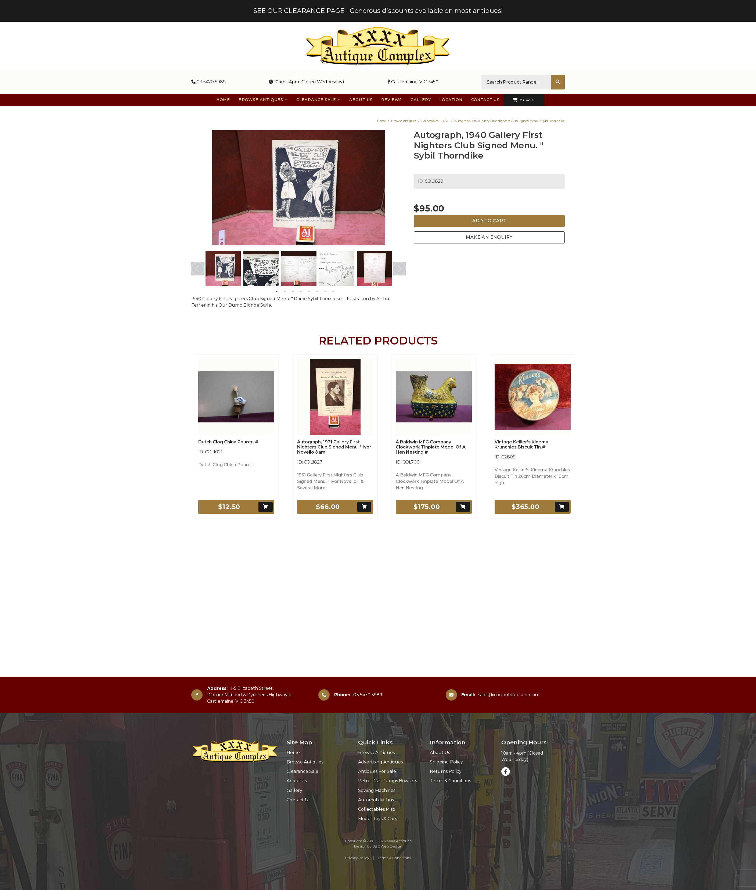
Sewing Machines (376, 790)
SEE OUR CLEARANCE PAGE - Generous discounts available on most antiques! (378, 11)
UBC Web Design (387, 846)
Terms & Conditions (450, 780)
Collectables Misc (376, 809)
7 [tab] (325, 291)
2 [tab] (284, 291)
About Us (297, 780)
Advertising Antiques (380, 762)
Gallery (294, 790)
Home (381, 121)
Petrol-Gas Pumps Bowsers (387, 780)
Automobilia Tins (376, 799)
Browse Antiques (403, 121)
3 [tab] (293, 291)
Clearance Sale (302, 771)
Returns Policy (446, 771)
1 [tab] (276, 291)
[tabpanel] (223, 269)
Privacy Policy (357, 858)
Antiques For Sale (377, 771)
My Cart (524, 100)
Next (399, 268)
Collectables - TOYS (435, 121)
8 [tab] (333, 291)
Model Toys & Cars (377, 818)
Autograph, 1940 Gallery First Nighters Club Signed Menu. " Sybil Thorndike (510, 121)
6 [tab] (317, 291)
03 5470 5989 (208, 81)
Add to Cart (489, 220)
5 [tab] (309, 291)
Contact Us (298, 799)
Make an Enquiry (489, 237)
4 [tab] (301, 291)
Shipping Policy (446, 762)
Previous (197, 268)
